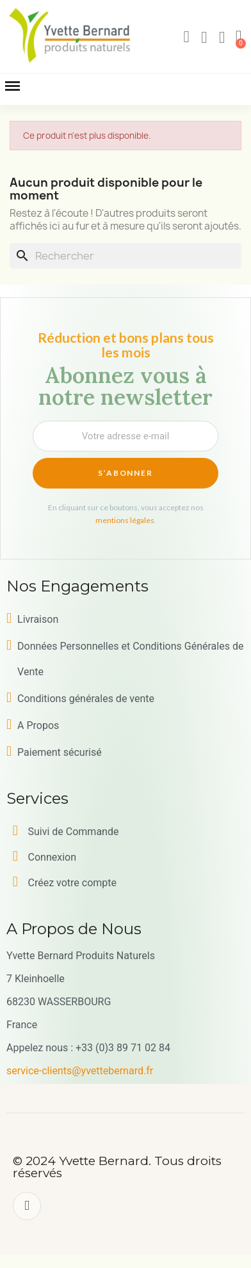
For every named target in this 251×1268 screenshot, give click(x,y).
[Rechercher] (125, 256)
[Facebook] (27, 1206)
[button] (186, 37)
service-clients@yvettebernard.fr (79, 1071)
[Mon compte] (204, 37)
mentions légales (124, 520)
